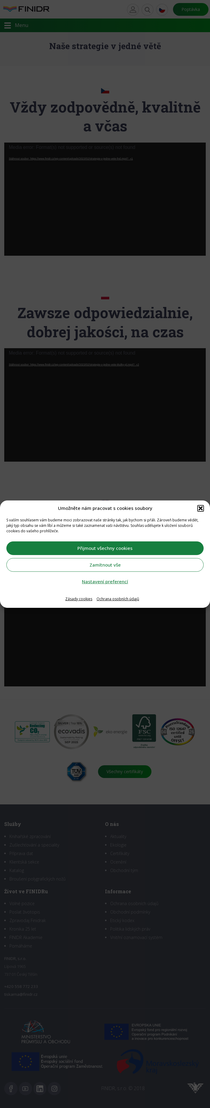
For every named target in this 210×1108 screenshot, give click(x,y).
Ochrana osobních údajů (118, 598)
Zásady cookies (78, 598)
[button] (201, 508)
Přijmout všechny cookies (105, 548)
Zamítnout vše (105, 565)
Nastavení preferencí (105, 581)
